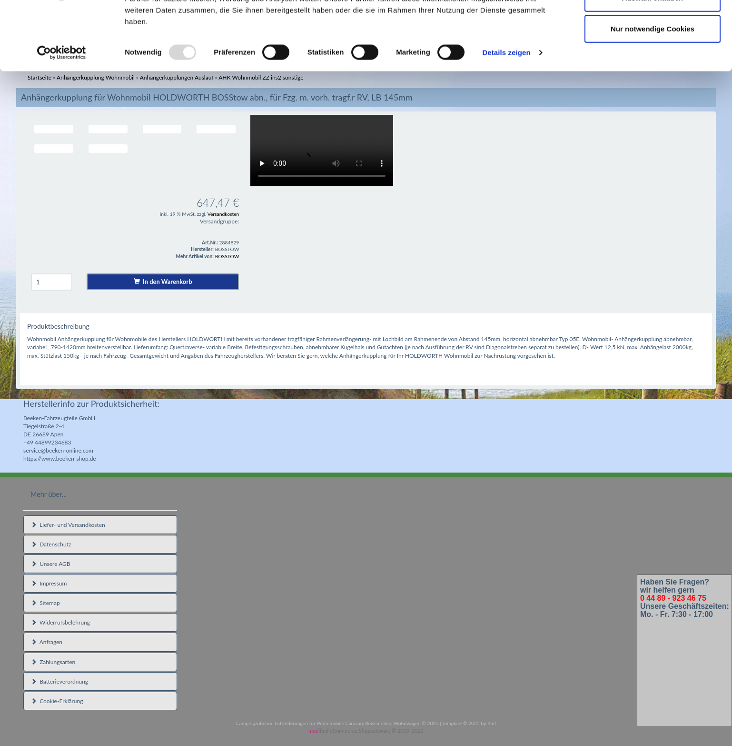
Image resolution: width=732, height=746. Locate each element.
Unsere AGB (50, 563)
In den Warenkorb (163, 281)
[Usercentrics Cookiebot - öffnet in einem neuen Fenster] (61, 111)
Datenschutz (51, 544)
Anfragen (46, 641)
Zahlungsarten (53, 661)
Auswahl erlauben (652, 56)
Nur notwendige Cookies (652, 87)
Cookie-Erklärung (57, 701)
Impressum (49, 583)
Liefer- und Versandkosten (68, 524)
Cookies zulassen (653, 25)
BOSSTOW (227, 256)
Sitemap (45, 602)
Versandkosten (223, 214)
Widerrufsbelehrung (60, 622)
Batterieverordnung (59, 681)
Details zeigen (506, 111)
